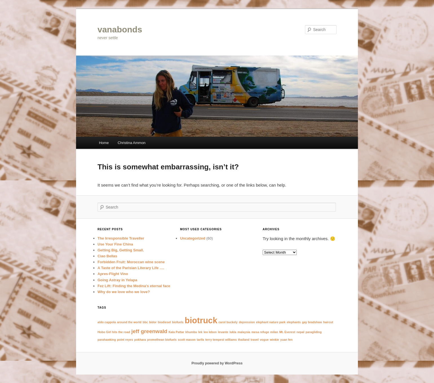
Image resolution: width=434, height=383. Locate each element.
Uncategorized (192, 238)
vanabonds (120, 29)
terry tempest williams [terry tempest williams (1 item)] (221, 339)
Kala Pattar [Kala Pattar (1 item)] (176, 332)
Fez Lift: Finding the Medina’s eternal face (134, 286)
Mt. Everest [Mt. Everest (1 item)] (287, 332)
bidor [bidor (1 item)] (153, 322)
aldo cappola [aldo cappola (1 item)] (107, 322)
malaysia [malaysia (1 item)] (244, 332)
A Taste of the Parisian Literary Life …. (131, 268)
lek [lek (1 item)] (200, 332)
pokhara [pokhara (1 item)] (140, 339)
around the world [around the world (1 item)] (129, 322)
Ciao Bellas (107, 256)
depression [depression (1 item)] (247, 322)
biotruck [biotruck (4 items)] (201, 320)
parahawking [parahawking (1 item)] (107, 339)
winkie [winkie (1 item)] (274, 339)
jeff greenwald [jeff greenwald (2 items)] (149, 331)
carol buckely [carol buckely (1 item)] (228, 322)
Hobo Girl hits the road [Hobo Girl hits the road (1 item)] (114, 332)
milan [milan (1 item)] (274, 332)
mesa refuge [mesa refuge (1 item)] (260, 332)
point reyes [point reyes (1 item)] (125, 339)
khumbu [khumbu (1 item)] (191, 332)
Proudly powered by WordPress (216, 363)
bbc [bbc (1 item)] (145, 322)
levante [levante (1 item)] (223, 332)
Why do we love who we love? (124, 292)
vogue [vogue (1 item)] (264, 339)
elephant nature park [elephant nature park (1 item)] (270, 322)
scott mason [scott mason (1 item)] (187, 339)
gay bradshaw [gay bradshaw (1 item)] (312, 322)
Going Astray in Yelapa (117, 280)
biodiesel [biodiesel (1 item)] (164, 322)
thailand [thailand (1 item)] (243, 339)
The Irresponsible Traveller (121, 238)
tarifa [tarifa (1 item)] (200, 339)
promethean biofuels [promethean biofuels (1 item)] (162, 339)
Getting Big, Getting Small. (121, 250)
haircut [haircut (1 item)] (328, 322)
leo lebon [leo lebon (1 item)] (210, 332)
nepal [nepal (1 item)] (300, 332)
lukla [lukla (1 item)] (232, 332)
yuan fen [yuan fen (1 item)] (286, 339)
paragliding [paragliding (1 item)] (313, 332)
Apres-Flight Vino (113, 274)
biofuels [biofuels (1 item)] (177, 322)
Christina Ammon (131, 143)
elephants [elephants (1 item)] (294, 322)
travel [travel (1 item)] (254, 339)
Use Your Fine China (115, 244)
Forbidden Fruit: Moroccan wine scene (131, 262)
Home (104, 143)
